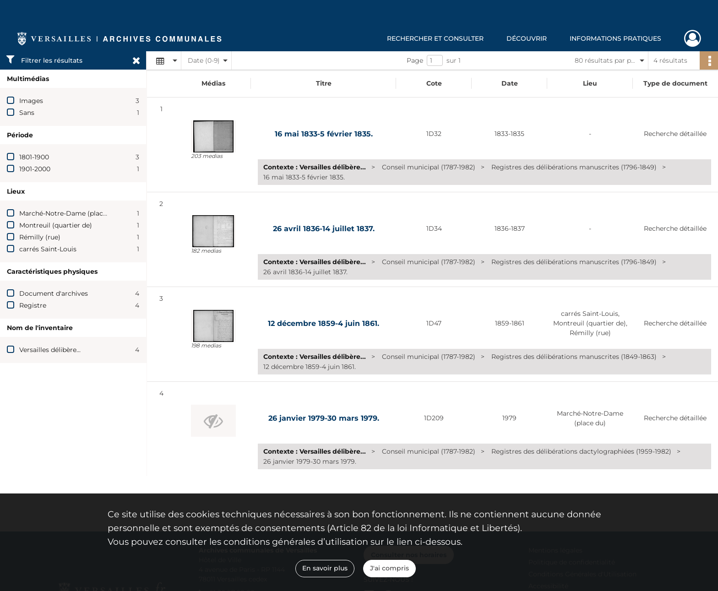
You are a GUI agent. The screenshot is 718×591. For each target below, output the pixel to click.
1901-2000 (34, 169)
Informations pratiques (615, 38)
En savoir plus (325, 568)
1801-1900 (34, 157)
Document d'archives (53, 293)
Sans (26, 112)
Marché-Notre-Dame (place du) (69, 213)
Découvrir (526, 38)
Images (31, 101)
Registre (32, 305)
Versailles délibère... (50, 350)
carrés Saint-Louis (47, 249)
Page (415, 60)
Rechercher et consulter (435, 38)
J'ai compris (389, 568)
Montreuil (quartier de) (55, 225)
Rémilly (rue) (39, 237)
